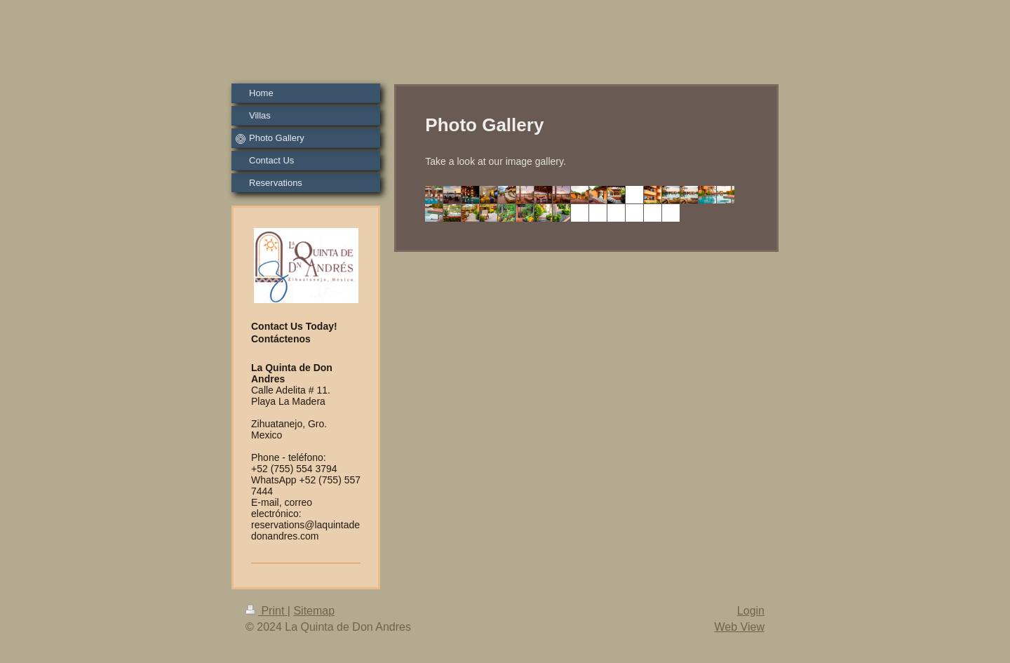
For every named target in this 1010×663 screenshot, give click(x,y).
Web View (740, 627)
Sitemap (314, 611)
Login (751, 611)
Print (266, 611)
